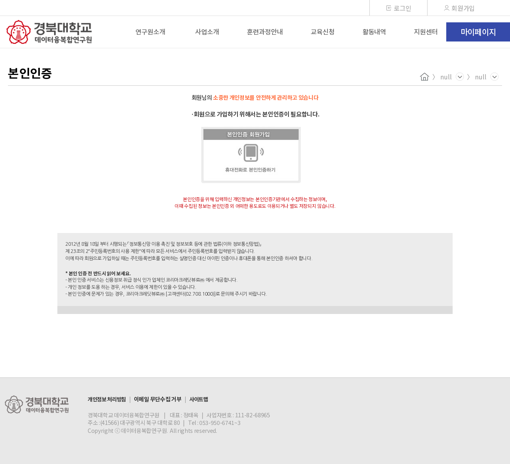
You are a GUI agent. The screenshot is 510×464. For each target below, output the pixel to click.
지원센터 (426, 32)
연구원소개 (150, 32)
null (446, 76)
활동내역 (374, 32)
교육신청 (323, 32)
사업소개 (207, 32)
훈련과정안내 (265, 32)
